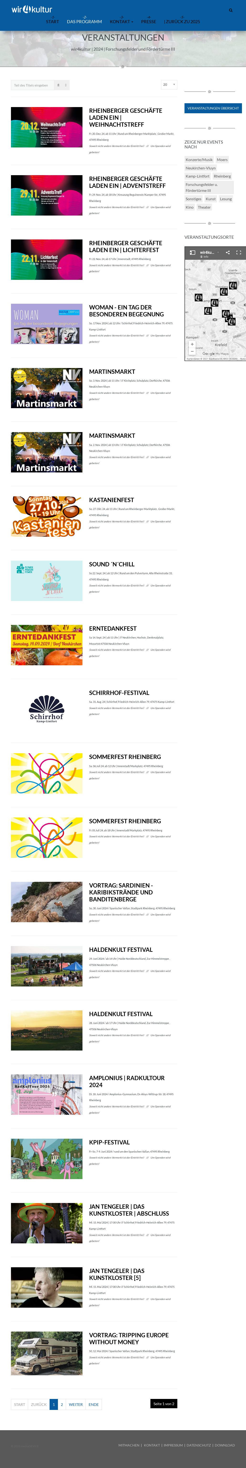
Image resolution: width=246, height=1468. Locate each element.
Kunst (211, 198)
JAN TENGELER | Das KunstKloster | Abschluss (129, 1210)
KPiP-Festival (109, 1142)
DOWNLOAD (225, 1445)
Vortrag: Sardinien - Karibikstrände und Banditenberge (121, 892)
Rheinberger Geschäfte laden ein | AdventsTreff (127, 182)
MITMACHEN (128, 1445)
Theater (204, 207)
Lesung (226, 198)
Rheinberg (222, 176)
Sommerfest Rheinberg (125, 756)
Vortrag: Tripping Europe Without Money (129, 1338)
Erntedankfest (113, 628)
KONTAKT (152, 1445)
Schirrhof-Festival (119, 692)
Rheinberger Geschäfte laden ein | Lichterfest (125, 246)
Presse (148, 21)
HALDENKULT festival (121, 949)
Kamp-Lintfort (198, 176)
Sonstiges (193, 198)
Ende (94, 1404)
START (52, 21)
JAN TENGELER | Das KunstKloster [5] (116, 1274)
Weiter (76, 1404)
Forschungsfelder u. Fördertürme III (202, 187)
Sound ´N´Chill (111, 564)
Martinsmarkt (112, 371)
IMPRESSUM (173, 1445)
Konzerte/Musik (199, 159)
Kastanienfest (111, 499)
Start (19, 1404)
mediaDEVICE (30, 1446)
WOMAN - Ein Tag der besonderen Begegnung (126, 311)
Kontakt (121, 21)
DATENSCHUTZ (199, 1445)
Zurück (39, 1404)
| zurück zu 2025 (182, 21)
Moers (222, 159)
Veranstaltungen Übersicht (213, 108)
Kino (190, 207)
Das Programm (84, 21)
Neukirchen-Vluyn (201, 168)
